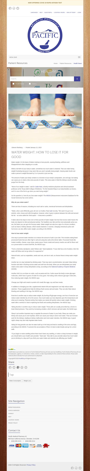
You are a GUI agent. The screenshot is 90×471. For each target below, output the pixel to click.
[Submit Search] (77, 78)
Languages (34, 12)
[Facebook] (72, 468)
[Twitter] (80, 468)
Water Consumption (15, 380)
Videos (33, 84)
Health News (18, 84)
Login (79, 12)
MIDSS (48, 195)
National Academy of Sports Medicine (63, 267)
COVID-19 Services (13, 410)
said (51, 211)
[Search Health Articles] (42, 78)
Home (55, 63)
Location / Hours (59, 12)
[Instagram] (76, 468)
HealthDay (22, 358)
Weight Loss (27, 380)
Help (41, 12)
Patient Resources (65, 63)
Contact (11, 413)
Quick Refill (48, 12)
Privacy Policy (13, 423)
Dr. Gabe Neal (37, 186)
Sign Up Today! (71, 12)
